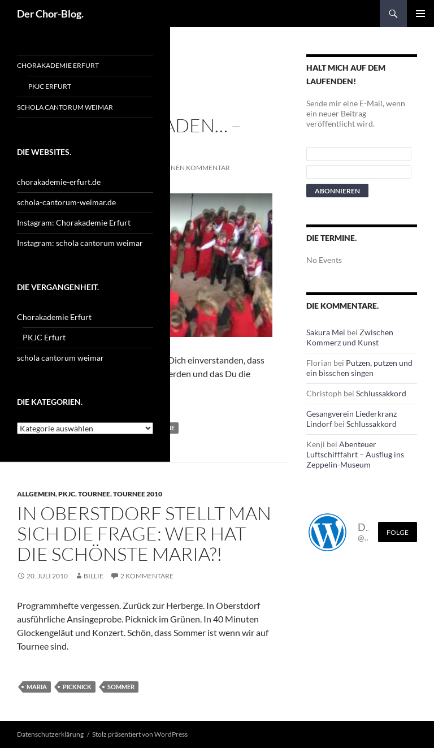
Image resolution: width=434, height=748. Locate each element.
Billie (93, 576)
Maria (37, 686)
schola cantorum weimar (65, 107)
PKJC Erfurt (49, 86)
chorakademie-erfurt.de (59, 182)
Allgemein (36, 494)
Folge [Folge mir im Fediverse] (398, 532)
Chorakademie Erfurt (58, 65)
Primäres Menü (420, 13)
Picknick (77, 686)
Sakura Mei (325, 332)
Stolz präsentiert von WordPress (140, 734)
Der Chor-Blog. (50, 13)
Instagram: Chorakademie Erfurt (74, 222)
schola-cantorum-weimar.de (66, 202)
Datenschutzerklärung (50, 734)
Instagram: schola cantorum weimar (80, 243)
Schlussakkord (381, 393)
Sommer (120, 686)
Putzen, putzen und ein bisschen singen (359, 368)
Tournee (94, 494)
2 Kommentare (146, 576)
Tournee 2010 (137, 494)
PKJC (66, 494)
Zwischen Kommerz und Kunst (349, 337)
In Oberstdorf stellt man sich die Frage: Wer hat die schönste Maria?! (144, 533)
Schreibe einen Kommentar (180, 167)
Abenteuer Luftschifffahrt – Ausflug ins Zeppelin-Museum (355, 454)
